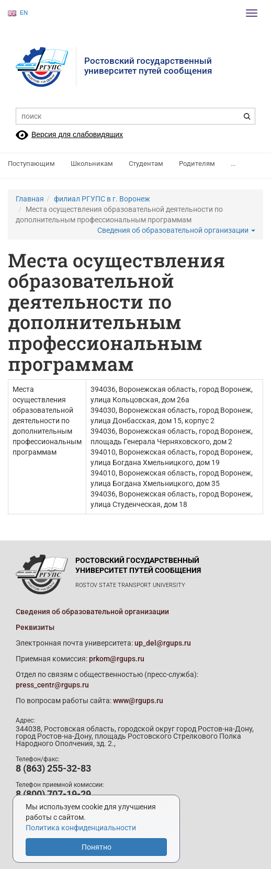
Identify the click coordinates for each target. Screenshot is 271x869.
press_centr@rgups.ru (52, 685)
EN (18, 12)
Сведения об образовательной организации (176, 230)
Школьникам (92, 163)
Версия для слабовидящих (77, 134)
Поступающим (31, 163)
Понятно (96, 847)
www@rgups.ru (138, 700)
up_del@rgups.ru (162, 643)
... (233, 163)
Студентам (146, 163)
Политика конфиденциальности (81, 827)
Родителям (197, 163)
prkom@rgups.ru (116, 658)
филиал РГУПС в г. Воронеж (102, 199)
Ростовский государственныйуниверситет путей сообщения (148, 65)
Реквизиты (35, 627)
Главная (30, 199)
